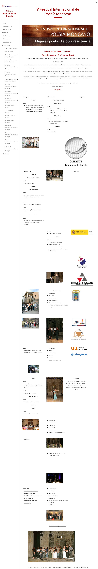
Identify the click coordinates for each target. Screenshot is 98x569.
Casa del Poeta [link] (9, 51)
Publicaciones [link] (7, 36)
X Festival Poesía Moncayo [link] (9, 111)
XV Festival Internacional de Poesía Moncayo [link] (11, 149)
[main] (58, 12)
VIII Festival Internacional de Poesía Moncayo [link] (11, 100)
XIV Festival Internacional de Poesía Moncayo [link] (11, 142)
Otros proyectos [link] (7, 45)
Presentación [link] (7, 29)
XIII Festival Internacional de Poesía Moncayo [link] (11, 135)
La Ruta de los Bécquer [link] (11, 48)
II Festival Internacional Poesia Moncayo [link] (11, 61)
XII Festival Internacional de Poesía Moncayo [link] (11, 127)
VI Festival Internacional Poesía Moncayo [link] (10, 86)
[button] (96, 2)
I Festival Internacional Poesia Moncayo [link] (11, 56)
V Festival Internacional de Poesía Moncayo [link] (11, 80)
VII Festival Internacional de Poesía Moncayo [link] (11, 93)
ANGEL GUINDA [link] (7, 26)
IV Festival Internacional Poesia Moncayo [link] (10, 74)
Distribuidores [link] (7, 42)
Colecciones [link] (6, 39)
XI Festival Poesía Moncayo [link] (9, 121)
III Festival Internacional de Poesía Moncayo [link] (11, 67)
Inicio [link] (4, 23)
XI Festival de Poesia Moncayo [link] (10, 116)
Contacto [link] (5, 154)
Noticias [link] (5, 33)
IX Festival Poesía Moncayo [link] (9, 106)
